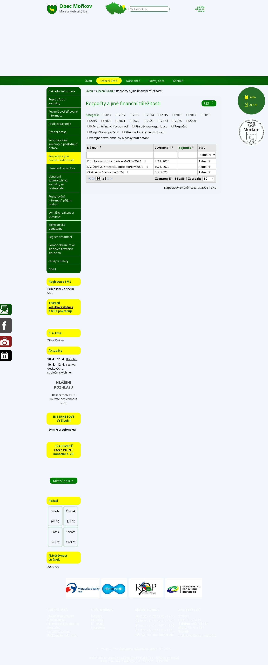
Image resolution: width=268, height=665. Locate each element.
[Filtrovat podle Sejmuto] (187, 155)
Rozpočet (180, 126)
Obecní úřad (108, 81)
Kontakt (178, 81)
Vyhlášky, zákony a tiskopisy (61, 214)
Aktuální (204, 161)
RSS (209, 103)
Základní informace (62, 91)
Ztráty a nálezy (59, 261)
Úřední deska (58, 132)
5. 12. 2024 (162, 161)
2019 (93, 121)
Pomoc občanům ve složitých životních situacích (62, 249)
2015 (164, 115)
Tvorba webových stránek (130, 661)
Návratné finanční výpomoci (109, 126)
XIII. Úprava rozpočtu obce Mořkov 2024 (117, 161)
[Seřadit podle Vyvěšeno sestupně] (173, 147)
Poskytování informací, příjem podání (60, 200)
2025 (178, 121)
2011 (108, 115)
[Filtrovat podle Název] (119, 155)
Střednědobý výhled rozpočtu (145, 132)
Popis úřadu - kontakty (58, 101)
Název (93, 148)
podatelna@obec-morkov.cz (197, 635)
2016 (178, 115)
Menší (209, 8)
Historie (96, 616)
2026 (192, 121)
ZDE (63, 403)
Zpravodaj (98, 627)
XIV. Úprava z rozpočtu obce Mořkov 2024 (118, 167)
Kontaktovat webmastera (121, 657)
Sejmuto (185, 148)
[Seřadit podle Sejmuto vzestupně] (193, 146)
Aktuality (97, 620)
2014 (150, 115)
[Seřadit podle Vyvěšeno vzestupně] (173, 146)
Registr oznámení (60, 237)
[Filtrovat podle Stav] (207, 155)
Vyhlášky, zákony (58, 631)
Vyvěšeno (163, 148)
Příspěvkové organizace (151, 126)
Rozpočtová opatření (104, 132)
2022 (136, 121)
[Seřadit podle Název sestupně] (101, 147)
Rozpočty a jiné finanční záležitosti (61, 158)
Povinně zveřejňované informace (63, 113)
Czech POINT (63, 450)
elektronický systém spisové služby (138, 648)
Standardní (214, 8)
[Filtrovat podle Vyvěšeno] (165, 155)
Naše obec (133, 81)
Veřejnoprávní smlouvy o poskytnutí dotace (119, 138)
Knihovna (97, 624)
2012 (122, 115)
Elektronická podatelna (57, 226)
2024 (164, 121)
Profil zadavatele (60, 124)
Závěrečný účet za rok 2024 (108, 172)
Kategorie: (92, 115)
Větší (219, 8)
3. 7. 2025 (161, 172)
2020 (107, 121)
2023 (150, 121)
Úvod (88, 81)
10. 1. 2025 (162, 167)
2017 (192, 115)
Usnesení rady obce (62, 168)
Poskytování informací (62, 635)
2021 (121, 121)
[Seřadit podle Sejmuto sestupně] (193, 147)
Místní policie (63, 480)
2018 (207, 115)
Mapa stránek (143, 657)
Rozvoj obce (156, 81)
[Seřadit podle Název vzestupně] (101, 146)
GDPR (52, 269)
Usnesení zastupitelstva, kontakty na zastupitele (58, 182)
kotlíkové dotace (61, 307)
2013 (136, 115)
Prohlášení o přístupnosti (165, 657)
